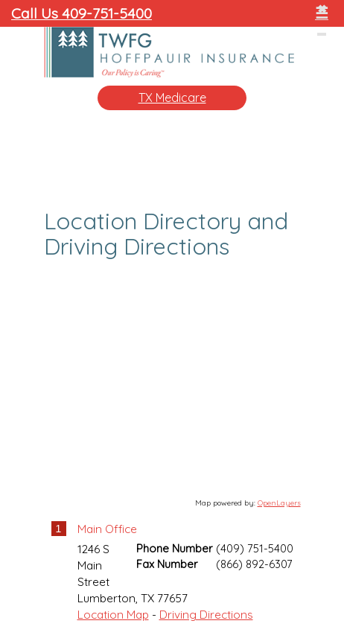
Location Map (113, 615)
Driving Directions (206, 615)
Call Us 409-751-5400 (81, 13)
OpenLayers (279, 503)
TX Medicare (172, 97)
